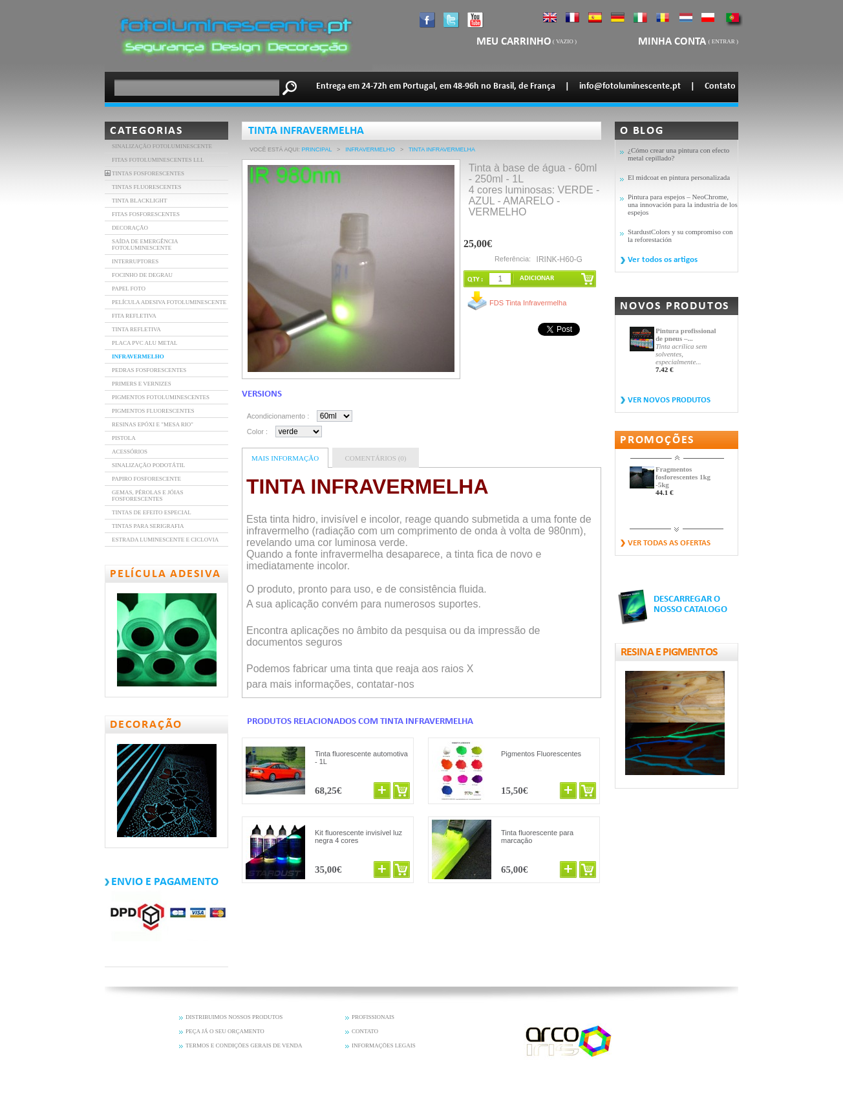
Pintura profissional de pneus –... (686, 334)
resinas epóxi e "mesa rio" (152, 424)
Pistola (124, 438)
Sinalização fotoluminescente (162, 146)
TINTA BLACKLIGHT (139, 200)
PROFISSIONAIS (373, 1017)
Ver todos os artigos (663, 260)
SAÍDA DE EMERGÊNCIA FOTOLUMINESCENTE (145, 244)
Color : (257, 431)
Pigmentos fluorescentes (153, 411)
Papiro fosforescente (146, 479)
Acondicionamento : (278, 416)
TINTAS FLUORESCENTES (147, 187)
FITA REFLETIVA (134, 315)
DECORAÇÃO (130, 227)
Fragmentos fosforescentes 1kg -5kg (683, 476)
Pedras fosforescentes (149, 370)
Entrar (723, 41)
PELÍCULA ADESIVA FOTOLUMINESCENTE (169, 302)
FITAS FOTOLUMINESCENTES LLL (158, 160)
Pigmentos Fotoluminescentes (160, 397)
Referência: (513, 259)
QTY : (475, 279)
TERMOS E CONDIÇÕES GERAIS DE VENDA (244, 1045)
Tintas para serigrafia (148, 526)
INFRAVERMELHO (138, 356)
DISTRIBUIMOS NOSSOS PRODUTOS (234, 1017)
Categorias (147, 131)
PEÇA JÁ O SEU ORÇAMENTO (225, 1031)
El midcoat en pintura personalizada (679, 177)
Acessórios (129, 451)
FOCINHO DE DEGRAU (142, 275)
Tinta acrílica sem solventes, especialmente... (681, 354)
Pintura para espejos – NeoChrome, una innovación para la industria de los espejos (683, 204)
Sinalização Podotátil (148, 465)
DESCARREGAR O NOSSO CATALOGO (690, 605)
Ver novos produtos (669, 400)
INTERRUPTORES (135, 261)
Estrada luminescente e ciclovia (165, 539)
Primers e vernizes (141, 383)
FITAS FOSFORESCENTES (146, 214)
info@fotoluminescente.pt (630, 86)
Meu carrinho (513, 41)
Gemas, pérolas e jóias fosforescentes (148, 495)
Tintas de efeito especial (151, 512)
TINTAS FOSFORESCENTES (148, 173)
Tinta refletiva (136, 329)
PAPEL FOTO (128, 288)
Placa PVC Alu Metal (145, 343)
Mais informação (285, 458)
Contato (720, 86)
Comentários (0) (375, 458)
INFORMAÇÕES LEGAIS (384, 1045)
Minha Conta (673, 41)
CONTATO (365, 1031)
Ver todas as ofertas (669, 543)
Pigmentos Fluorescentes (541, 754)
